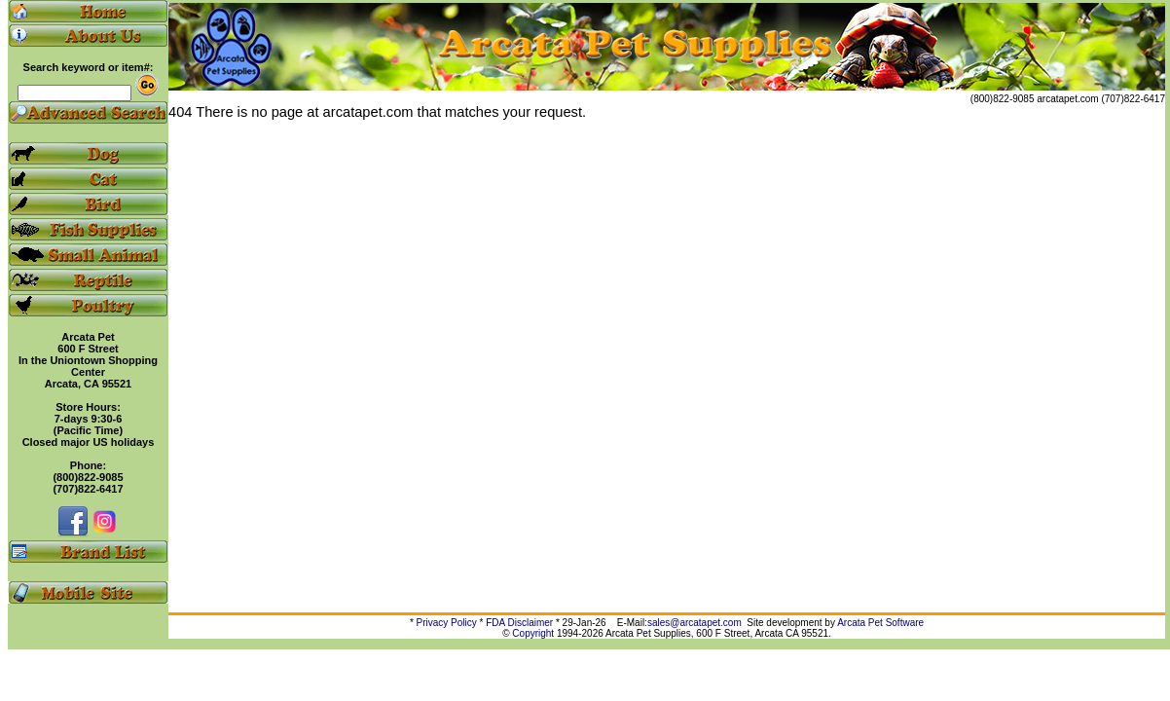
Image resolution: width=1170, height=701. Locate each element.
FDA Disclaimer (519, 622)
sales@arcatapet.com (694, 622)
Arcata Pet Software (880, 622)
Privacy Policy (447, 622)
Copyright (533, 633)
